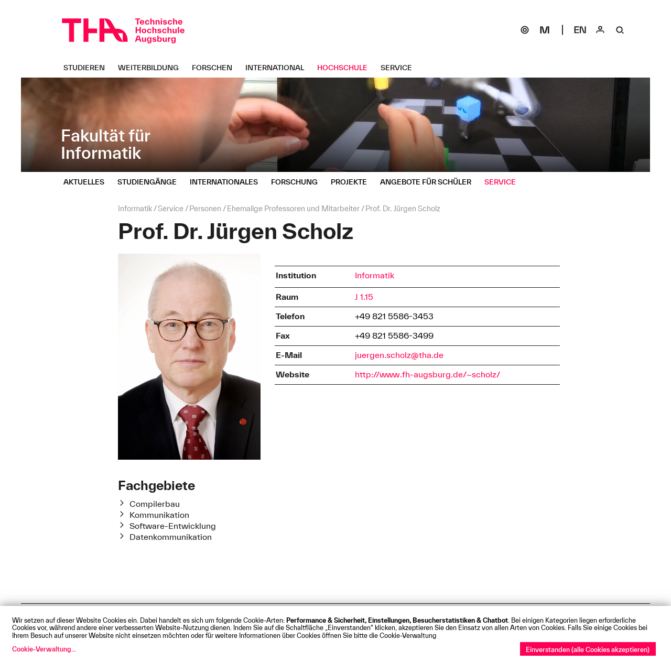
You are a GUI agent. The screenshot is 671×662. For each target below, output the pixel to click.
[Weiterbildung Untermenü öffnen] (152, 68)
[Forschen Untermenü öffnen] (216, 68)
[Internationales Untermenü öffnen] (227, 182)
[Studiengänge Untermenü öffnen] (151, 182)
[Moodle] (545, 30)
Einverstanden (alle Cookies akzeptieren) (588, 649)
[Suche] (620, 30)
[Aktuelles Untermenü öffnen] (88, 182)
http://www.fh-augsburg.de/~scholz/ (427, 374)
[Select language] (580, 30)
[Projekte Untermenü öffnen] (352, 182)
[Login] (600, 30)
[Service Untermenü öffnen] (400, 68)
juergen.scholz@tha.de (399, 355)
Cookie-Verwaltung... (44, 649)
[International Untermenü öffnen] (279, 68)
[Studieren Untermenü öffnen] (88, 68)
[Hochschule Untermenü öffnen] (346, 68)
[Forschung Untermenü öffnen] (298, 182)
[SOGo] (525, 30)
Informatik (374, 275)
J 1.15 (364, 296)
